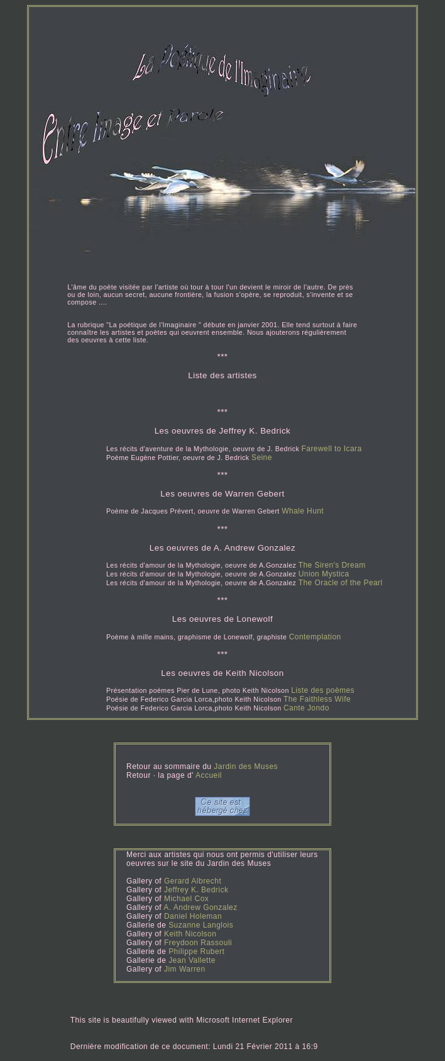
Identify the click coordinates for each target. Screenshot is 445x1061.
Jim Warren (185, 969)
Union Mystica (324, 574)
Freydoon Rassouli (198, 942)
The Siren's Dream (332, 565)
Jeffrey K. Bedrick (196, 889)
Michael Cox (186, 898)
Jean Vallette (192, 960)
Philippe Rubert (196, 951)
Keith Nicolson (190, 933)
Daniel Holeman (193, 916)
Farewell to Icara (332, 448)
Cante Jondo (306, 708)
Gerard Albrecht (192, 881)
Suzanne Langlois (200, 925)
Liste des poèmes (322, 690)
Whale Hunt (303, 511)
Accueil (208, 775)
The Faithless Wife (317, 699)
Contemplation (315, 636)
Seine (261, 457)
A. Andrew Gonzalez (200, 907)
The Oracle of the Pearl (341, 582)
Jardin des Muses (246, 766)
